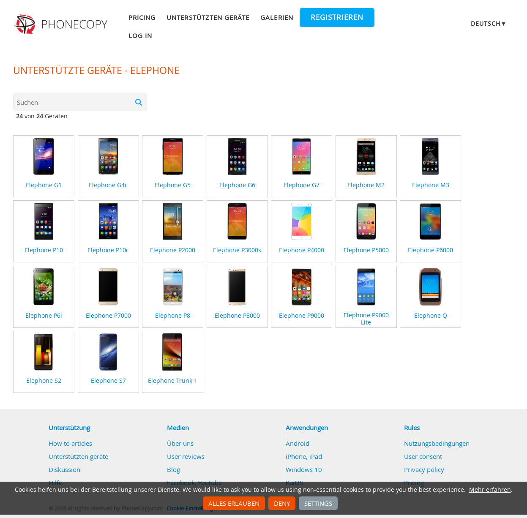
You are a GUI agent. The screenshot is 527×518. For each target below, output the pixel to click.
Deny (282, 503)
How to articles (70, 443)
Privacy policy (424, 469)
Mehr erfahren (490, 489)
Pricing (142, 17)
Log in (140, 35)
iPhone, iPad (304, 456)
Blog (173, 469)
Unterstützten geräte (208, 17)
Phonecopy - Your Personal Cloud (62, 24)
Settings (318, 503)
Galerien (276, 17)
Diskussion (64, 469)
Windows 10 (304, 469)
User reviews (186, 456)
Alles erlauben (233, 503)
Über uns (180, 443)
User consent (423, 456)
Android (297, 443)
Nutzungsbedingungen (437, 443)
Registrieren (337, 17)
